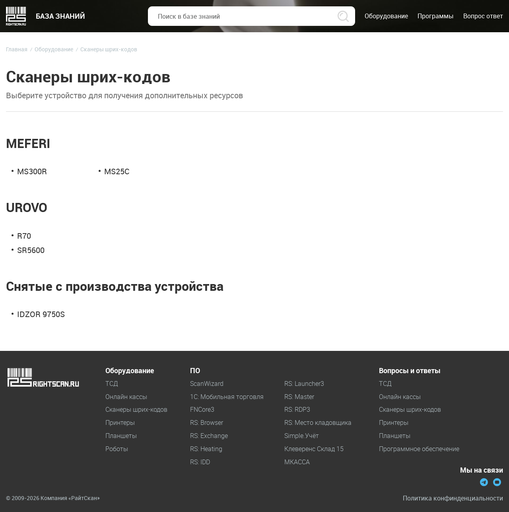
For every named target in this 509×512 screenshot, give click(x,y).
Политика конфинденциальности (453, 498)
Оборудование (129, 370)
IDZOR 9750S (41, 314)
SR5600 (31, 250)
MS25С (117, 171)
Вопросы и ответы (410, 370)
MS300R (32, 171)
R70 (24, 235)
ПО (195, 370)
